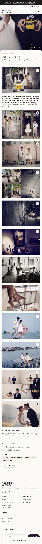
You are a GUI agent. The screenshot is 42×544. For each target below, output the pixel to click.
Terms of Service (7, 518)
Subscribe (33, 536)
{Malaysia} (15, 430)
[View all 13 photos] (34, 47)
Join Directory (27, 502)
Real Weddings (8, 447)
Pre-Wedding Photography (22, 447)
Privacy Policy (6, 521)
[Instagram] (2, 492)
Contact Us (5, 516)
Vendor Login (27, 500)
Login (31, 6)
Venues (4, 500)
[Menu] (38, 11)
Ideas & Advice (6, 505)
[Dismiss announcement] (38, 2)
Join (37, 6)
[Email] (9, 492)
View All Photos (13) (9, 465)
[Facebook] (6, 492)
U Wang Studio (17, 434)
